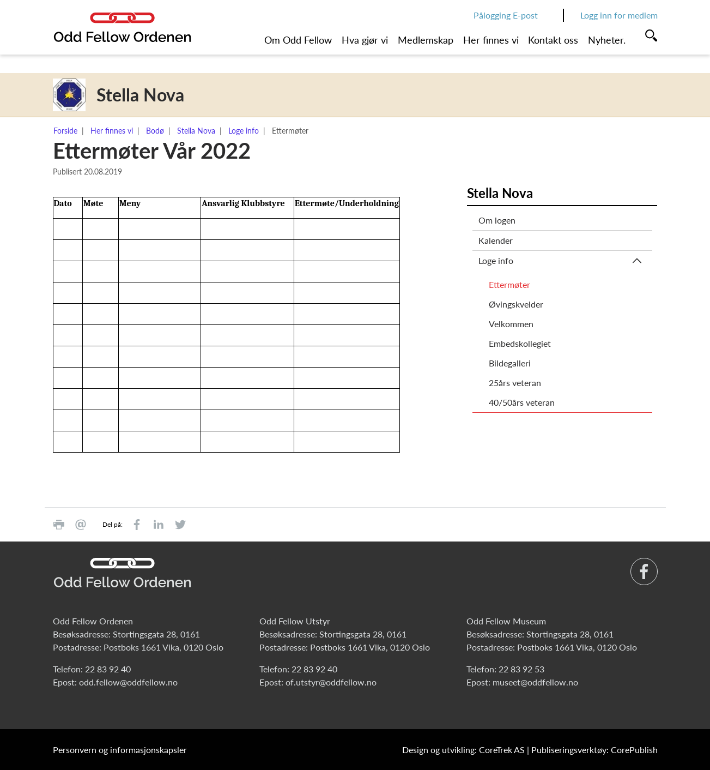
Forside (65, 130)
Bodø (155, 130)
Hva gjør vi (365, 40)
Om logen (496, 220)
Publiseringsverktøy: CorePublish (594, 749)
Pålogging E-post (506, 15)
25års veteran (515, 382)
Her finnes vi (491, 40)
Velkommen (511, 323)
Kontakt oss (553, 40)
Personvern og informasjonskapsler (120, 749)
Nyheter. (607, 40)
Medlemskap (425, 40)
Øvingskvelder (516, 304)
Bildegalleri (510, 363)
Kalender (495, 240)
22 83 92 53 (521, 669)
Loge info (243, 130)
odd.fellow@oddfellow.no (128, 682)
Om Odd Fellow (298, 40)
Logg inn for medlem (619, 15)
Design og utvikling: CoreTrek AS (463, 749)
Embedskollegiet (520, 343)
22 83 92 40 (108, 669)
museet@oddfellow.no (535, 682)
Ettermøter (509, 284)
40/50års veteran (522, 402)
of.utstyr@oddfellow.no (331, 682)
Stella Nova (196, 130)
